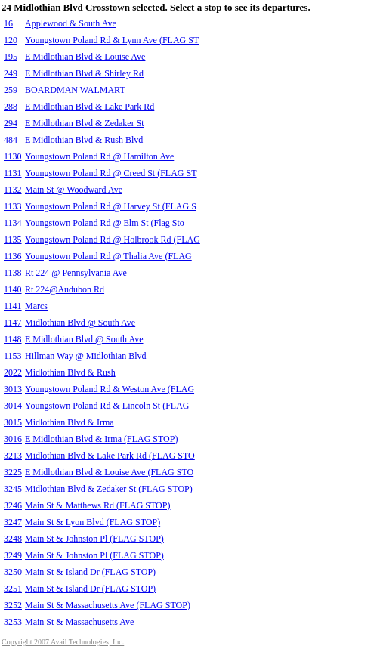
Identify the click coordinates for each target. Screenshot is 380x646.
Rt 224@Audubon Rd (64, 289)
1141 (13, 306)
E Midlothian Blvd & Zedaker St (84, 123)
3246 (13, 505)
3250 (13, 572)
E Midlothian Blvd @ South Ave (84, 339)
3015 (13, 422)
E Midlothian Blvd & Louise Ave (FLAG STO (109, 472)
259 (10, 90)
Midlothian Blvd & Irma (69, 422)
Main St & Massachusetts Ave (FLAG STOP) (107, 605)
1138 (13, 272)
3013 (13, 389)
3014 (13, 405)
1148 (13, 339)
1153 (13, 356)
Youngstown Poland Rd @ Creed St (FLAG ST (111, 173)
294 (10, 123)
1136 (13, 256)
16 (8, 23)
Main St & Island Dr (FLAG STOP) (90, 572)
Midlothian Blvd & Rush (70, 372)
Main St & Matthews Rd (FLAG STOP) (97, 505)
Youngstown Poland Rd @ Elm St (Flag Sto (104, 223)
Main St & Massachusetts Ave (79, 622)
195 (10, 56)
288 (10, 106)
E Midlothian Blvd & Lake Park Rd (89, 106)
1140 (13, 289)
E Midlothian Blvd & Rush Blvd (84, 139)
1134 (13, 223)
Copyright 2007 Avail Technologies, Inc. (63, 642)
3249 (13, 555)
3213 (13, 455)
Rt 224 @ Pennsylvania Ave (76, 272)
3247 (13, 522)
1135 (13, 239)
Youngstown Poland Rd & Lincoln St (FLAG (107, 405)
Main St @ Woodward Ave (73, 189)
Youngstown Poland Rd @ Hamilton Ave (99, 156)
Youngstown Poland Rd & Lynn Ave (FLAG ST (112, 40)
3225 (13, 472)
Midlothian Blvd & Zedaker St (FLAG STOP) (109, 489)
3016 (13, 439)
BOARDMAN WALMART (75, 90)
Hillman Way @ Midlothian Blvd (86, 356)
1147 (13, 322)
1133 (13, 206)
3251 (13, 588)
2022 (13, 372)
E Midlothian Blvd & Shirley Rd (84, 73)
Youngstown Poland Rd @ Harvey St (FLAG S (110, 206)
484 (10, 139)
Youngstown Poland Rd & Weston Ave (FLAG (109, 389)
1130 (13, 156)
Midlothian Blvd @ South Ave (80, 322)
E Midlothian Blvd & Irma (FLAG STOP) (101, 439)
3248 (13, 538)
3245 (13, 489)
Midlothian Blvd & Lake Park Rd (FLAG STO (110, 455)
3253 (13, 622)
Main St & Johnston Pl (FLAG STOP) (94, 538)
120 (10, 40)
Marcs (36, 306)
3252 (13, 605)
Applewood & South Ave (70, 23)
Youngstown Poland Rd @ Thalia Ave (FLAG (108, 256)
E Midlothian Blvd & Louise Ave (85, 56)
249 (10, 73)
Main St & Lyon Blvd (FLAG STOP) (92, 522)
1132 (13, 189)
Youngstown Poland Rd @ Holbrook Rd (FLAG (112, 239)
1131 (13, 173)
